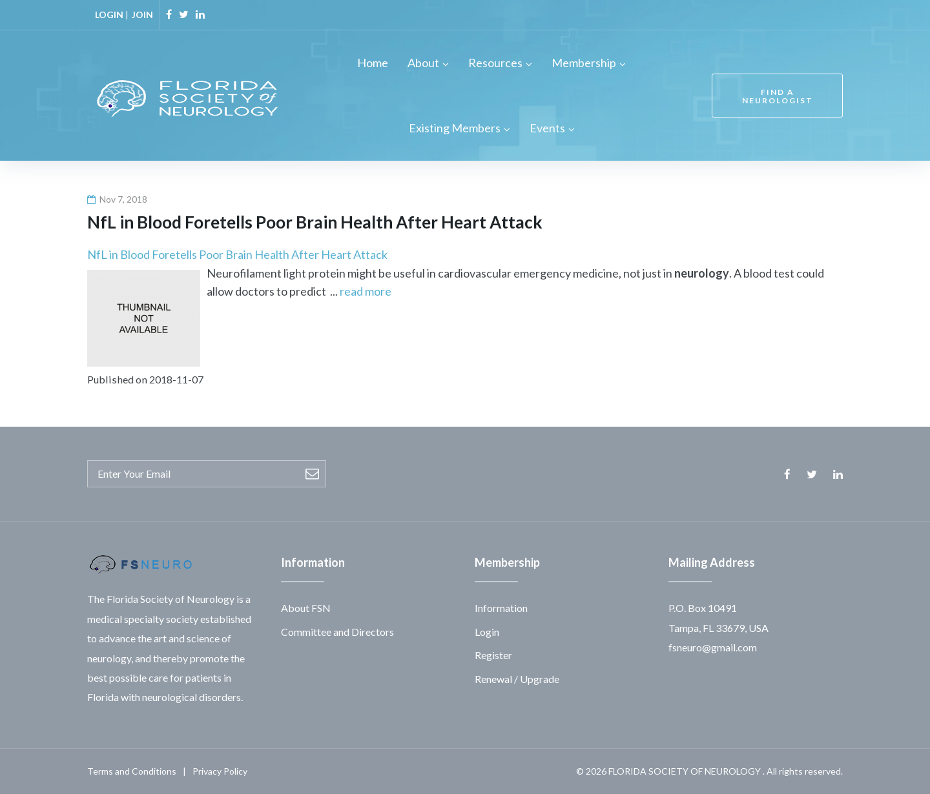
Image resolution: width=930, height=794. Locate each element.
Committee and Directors (337, 632)
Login (487, 632)
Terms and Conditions (131, 771)
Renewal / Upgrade (517, 679)
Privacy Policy (219, 771)
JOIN (142, 14)
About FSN (306, 608)
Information (501, 608)
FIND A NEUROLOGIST (777, 96)
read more (365, 291)
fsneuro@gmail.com (712, 647)
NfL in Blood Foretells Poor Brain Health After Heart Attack (237, 254)
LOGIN (109, 14)
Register (493, 655)
